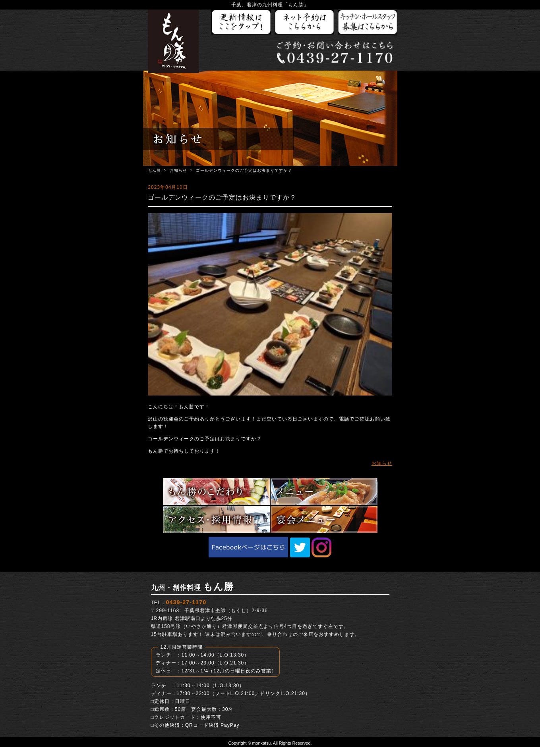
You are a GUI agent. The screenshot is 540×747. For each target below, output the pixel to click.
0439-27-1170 (186, 602)
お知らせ (178, 170)
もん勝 (154, 170)
